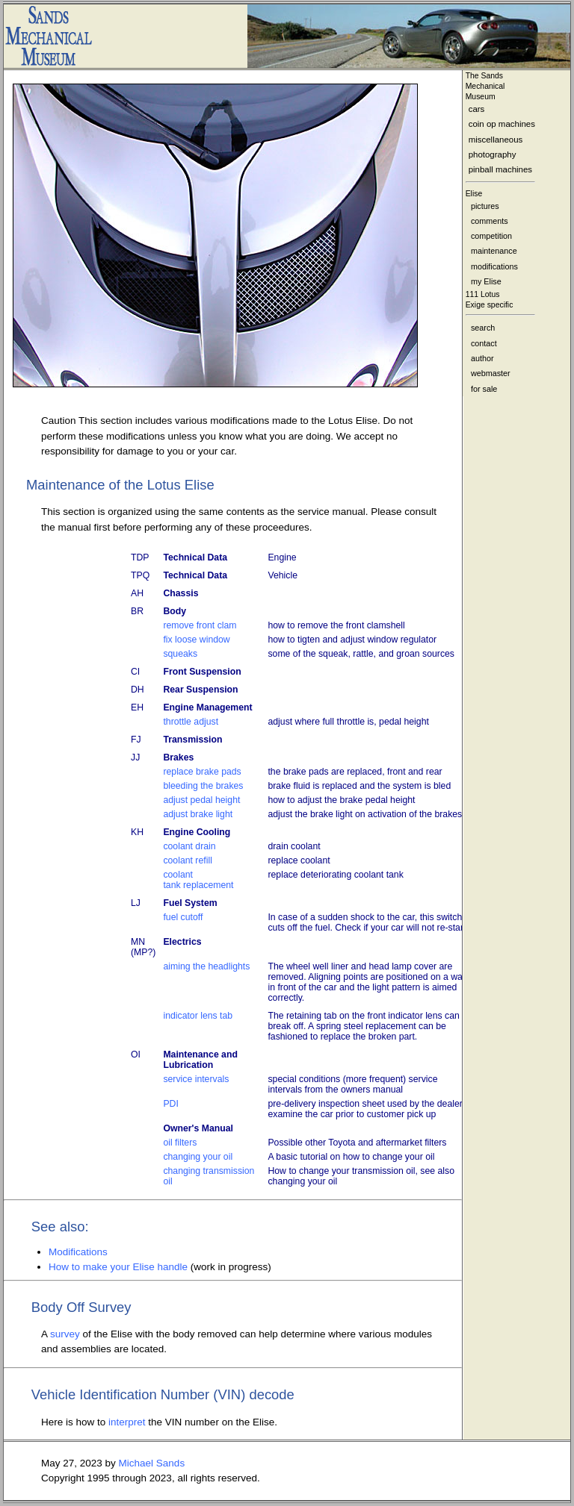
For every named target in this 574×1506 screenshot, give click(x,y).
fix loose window (196, 639)
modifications (494, 266)
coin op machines (502, 123)
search (483, 327)
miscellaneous (496, 139)
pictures (485, 205)
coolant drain (189, 846)
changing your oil (197, 1157)
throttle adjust (190, 721)
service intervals (196, 1079)
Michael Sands (152, 1463)
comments (489, 220)
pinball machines (500, 169)
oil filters (180, 1142)
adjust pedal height (201, 800)
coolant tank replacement (198, 879)
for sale (484, 388)
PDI (170, 1104)
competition (491, 235)
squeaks (180, 654)
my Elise (486, 281)
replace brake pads (202, 771)
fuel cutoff (183, 917)
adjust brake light (197, 814)
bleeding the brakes (203, 786)
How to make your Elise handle (120, 1266)
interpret (127, 1422)
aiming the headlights (206, 966)
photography (492, 154)
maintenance (494, 250)
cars (477, 108)
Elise (474, 194)
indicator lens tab (197, 1015)
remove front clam (199, 625)
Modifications (78, 1251)
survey (66, 1334)
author (482, 358)
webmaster (490, 373)
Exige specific (489, 305)
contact (484, 343)
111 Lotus (483, 294)
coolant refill (187, 860)
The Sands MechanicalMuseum (485, 86)
